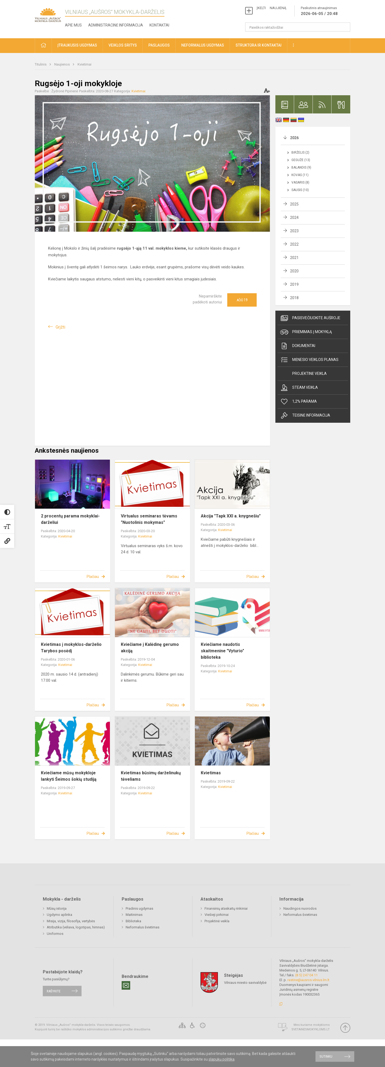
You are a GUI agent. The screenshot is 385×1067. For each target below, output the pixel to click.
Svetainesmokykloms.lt (310, 1029)
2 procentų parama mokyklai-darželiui (70, 519)
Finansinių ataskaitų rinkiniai (226, 908)
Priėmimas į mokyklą (306, 332)
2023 (294, 231)
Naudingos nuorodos (300, 908)
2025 (294, 204)
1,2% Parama (298, 401)
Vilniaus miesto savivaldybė (245, 983)
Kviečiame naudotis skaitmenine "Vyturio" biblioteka (222, 651)
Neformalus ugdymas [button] (202, 45)
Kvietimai (84, 64)
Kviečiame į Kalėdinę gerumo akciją (150, 647)
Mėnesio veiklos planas (309, 360)
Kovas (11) (300, 175)
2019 (294, 284)
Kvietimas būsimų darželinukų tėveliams (151, 776)
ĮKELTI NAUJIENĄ (271, 8)
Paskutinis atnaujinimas (319, 11)
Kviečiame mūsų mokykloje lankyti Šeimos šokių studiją (69, 776)
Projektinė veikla (309, 373)
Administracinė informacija (115, 25)
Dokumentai (297, 346)
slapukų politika (221, 1059)
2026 (294, 138)
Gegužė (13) (300, 160)
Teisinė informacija (305, 415)
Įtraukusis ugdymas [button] (77, 45)
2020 (294, 271)
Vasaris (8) (300, 182)
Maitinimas (134, 915)
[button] (43, 45)
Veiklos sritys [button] (123, 45)
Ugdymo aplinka (59, 915)
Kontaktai (159, 25)
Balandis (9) (301, 167)
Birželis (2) (300, 152)
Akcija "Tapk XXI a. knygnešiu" (231, 516)
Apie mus (73, 25)
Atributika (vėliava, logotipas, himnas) (76, 927)
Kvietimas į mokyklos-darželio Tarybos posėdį (71, 647)
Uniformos (55, 934)
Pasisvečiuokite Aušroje (310, 318)
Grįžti (60, 327)
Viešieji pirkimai (217, 915)
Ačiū (242, 300)
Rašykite (53, 991)
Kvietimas (211, 772)
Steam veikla (299, 387)
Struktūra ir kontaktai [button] (259, 45)
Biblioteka (133, 921)
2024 (294, 217)
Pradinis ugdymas (139, 908)
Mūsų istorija (57, 908)
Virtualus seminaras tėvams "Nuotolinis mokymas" (149, 519)
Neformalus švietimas (142, 927)
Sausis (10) (300, 190)
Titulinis (41, 64)
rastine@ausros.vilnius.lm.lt (308, 980)
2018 (294, 298)
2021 (294, 258)
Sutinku (325, 1056)
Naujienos (62, 64)
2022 (294, 244)
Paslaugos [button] (159, 45)
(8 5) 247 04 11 (306, 975)
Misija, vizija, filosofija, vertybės (71, 921)
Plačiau (93, 576)
